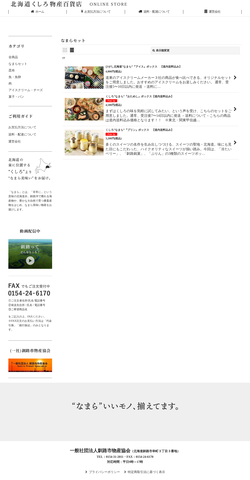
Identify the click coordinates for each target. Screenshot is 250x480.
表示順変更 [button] (161, 50)
